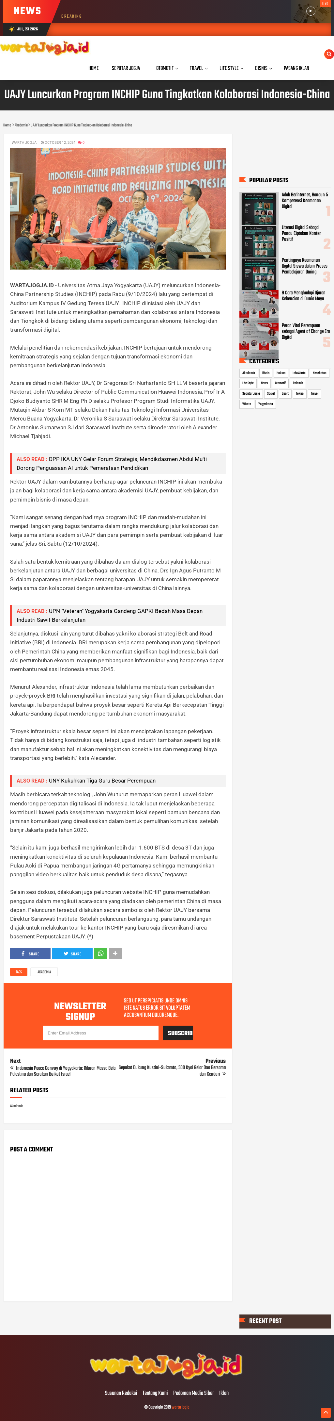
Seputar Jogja (251, 394)
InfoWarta (299, 373)
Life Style (248, 383)
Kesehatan (319, 373)
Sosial (271, 394)
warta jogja (181, 1407)
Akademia (44, 972)
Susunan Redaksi (121, 1393)
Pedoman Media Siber (193, 1393)
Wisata (246, 404)
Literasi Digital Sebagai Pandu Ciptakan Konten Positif (302, 233)
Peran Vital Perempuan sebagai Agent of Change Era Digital (306, 332)
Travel (314, 394)
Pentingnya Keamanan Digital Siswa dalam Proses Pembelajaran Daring (304, 266)
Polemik (298, 383)
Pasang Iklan (296, 68)
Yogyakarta (265, 404)
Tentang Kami (155, 1393)
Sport (285, 394)
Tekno (300, 394)
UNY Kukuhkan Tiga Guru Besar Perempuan (102, 780)
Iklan (224, 1393)
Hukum (281, 373)
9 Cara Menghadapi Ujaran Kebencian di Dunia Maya (304, 296)
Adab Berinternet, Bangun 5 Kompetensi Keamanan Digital (305, 200)
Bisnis (265, 373)
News (264, 383)
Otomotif (280, 383)
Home (93, 68)
